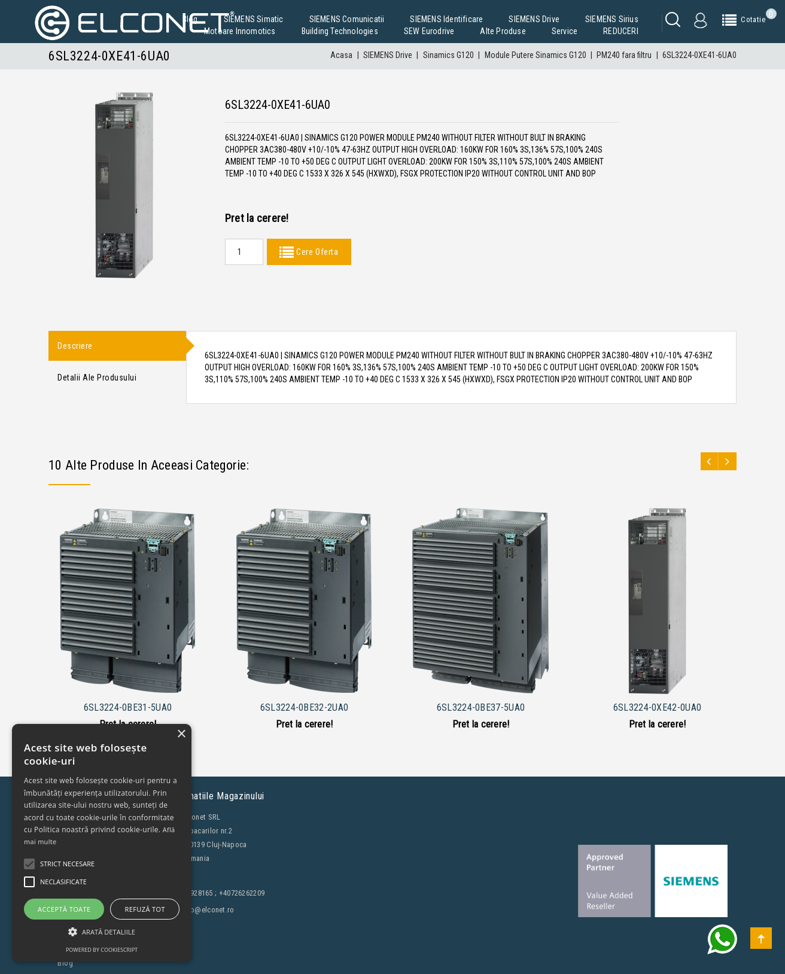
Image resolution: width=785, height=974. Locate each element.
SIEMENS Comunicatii (347, 19)
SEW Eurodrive (429, 31)
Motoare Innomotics (240, 31)
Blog (190, 19)
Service (564, 31)
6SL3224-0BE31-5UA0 (128, 707)
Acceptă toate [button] (64, 909)
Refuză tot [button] (145, 909)
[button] (101, 932)
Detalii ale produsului (96, 379)
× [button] (181, 734)
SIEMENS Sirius (611, 19)
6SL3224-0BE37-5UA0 (481, 707)
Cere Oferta (316, 252)
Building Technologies (340, 31)
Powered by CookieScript (102, 950)
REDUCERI (620, 31)
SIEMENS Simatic (254, 19)
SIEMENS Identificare (446, 19)
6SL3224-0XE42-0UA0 (657, 707)
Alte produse (502, 31)
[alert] (101, 843)
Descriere (75, 346)
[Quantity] (244, 252)
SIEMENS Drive (534, 19)
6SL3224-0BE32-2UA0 (304, 707)
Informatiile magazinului (215, 796)
